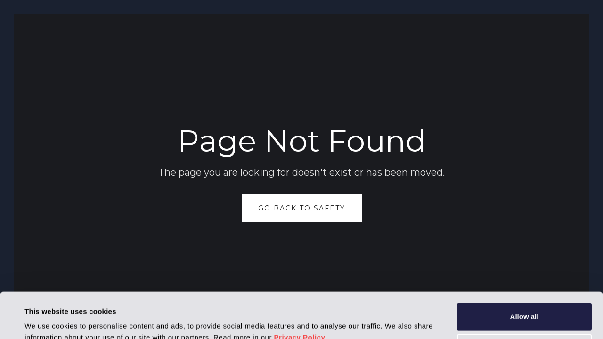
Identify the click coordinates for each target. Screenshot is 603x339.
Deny (524, 304)
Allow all (524, 274)
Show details (46, 320)
